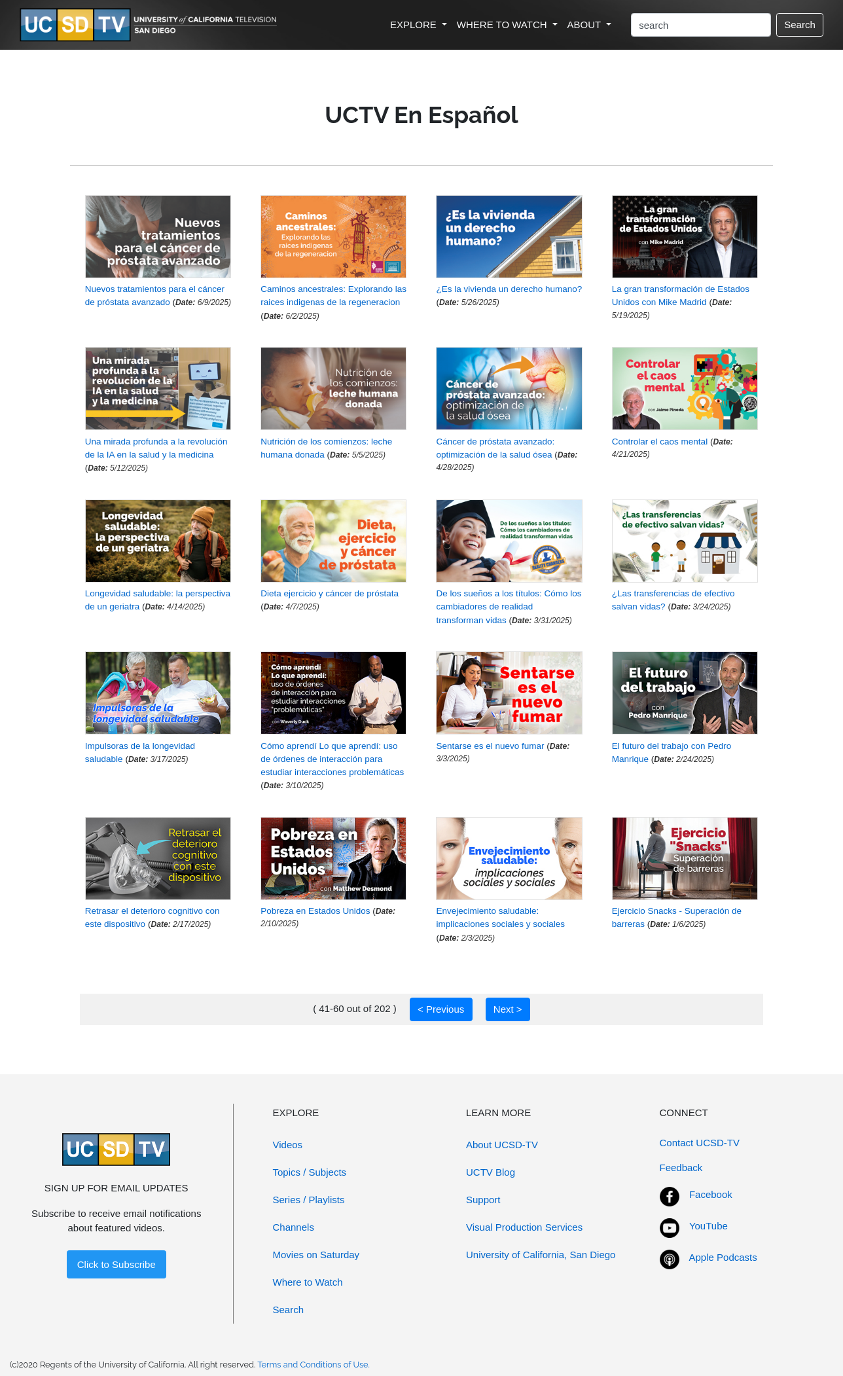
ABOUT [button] (585, 24)
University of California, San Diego (540, 1254)
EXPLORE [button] (414, 24)
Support (483, 1199)
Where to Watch (308, 1282)
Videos (288, 1144)
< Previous (441, 1009)
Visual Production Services (524, 1227)
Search (800, 24)
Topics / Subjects (310, 1172)
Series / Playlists (309, 1199)
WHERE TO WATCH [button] (503, 24)
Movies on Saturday (316, 1254)
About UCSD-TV (502, 1144)
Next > (507, 1009)
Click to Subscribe (116, 1264)
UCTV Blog (490, 1172)
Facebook (710, 1194)
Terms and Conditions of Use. (313, 1364)
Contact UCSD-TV (700, 1142)
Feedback (681, 1167)
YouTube (708, 1225)
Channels (293, 1227)
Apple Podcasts (723, 1257)
